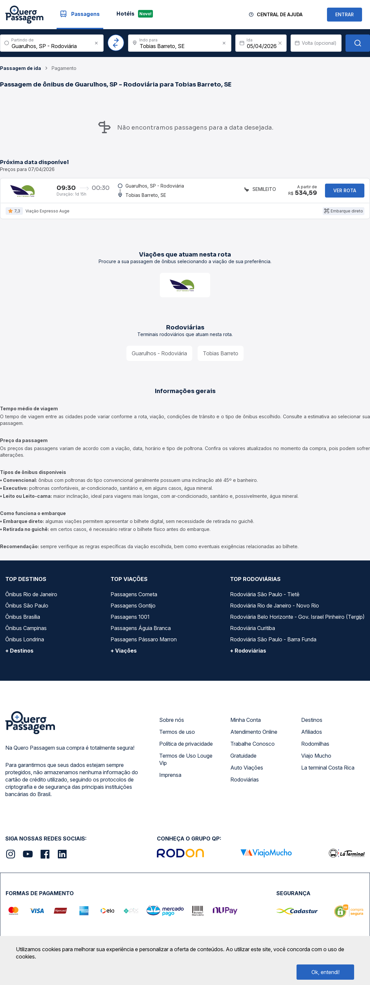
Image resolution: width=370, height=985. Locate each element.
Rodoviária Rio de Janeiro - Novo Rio (274, 608)
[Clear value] (280, 43)
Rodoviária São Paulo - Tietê (265, 597)
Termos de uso (177, 734)
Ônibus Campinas (26, 631)
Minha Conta (245, 723)
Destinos (311, 723)
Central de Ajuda (279, 14)
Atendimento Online (253, 734)
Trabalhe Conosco (252, 746)
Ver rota (344, 192)
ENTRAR (344, 14)
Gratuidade (243, 758)
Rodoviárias (244, 782)
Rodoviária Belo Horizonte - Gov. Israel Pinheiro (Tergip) (297, 619)
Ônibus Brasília (22, 619)
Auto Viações (246, 770)
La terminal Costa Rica (327, 770)
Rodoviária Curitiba (252, 631)
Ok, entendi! (325, 972)
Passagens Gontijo (133, 608)
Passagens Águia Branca (141, 631)
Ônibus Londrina (24, 642)
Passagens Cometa (134, 597)
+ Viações (124, 653)
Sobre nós (171, 723)
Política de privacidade (186, 746)
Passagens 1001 (130, 619)
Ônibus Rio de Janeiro (31, 597)
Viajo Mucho (316, 758)
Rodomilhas (315, 746)
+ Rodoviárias (248, 653)
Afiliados (311, 734)
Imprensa (170, 778)
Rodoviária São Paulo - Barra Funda (273, 642)
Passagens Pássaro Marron (144, 642)
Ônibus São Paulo (26, 608)
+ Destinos (19, 653)
